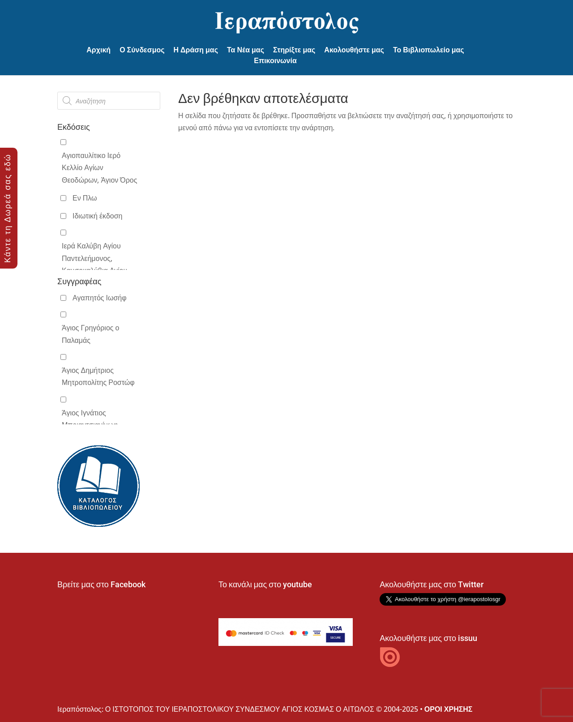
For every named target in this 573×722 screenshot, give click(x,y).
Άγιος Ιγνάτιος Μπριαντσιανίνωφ (90, 419)
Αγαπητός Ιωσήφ (100, 298)
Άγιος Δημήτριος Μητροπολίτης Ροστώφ (98, 376)
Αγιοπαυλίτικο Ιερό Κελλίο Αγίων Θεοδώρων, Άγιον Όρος (99, 167)
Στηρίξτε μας (294, 50)
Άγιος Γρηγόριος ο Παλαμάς (90, 334)
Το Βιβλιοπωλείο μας (428, 50)
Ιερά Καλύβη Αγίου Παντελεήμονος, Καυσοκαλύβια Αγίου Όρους (94, 264)
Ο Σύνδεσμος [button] (142, 50)
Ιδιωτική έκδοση (97, 216)
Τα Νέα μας (245, 50)
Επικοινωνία (275, 60)
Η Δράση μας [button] (196, 50)
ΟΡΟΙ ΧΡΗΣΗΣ (448, 709)
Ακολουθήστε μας (354, 50)
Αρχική (98, 50)
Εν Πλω (85, 198)
